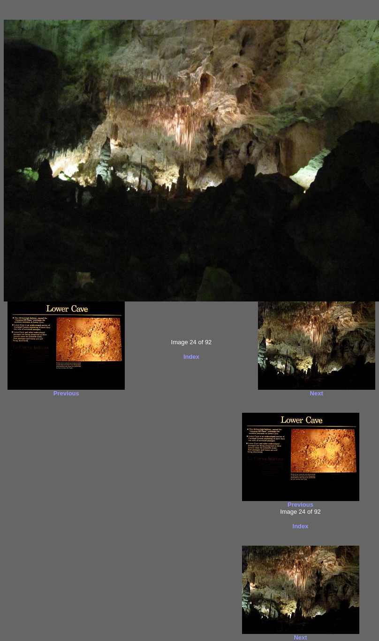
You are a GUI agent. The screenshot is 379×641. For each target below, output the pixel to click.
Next (316, 393)
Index (191, 356)
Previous (66, 393)
